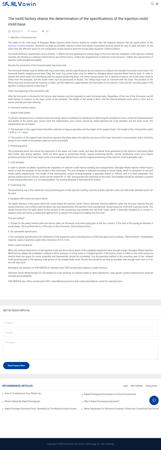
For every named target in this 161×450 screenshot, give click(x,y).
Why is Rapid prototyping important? (101, 401)
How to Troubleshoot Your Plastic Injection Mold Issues (23, 393)
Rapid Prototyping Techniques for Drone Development (110, 394)
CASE (125, 386)
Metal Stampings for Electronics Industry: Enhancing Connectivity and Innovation (121, 408)
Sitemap (110, 444)
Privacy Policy (151, 386)
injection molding (16, 45)
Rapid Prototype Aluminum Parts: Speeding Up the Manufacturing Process (41, 408)
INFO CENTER (136, 386)
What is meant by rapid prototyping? (22, 401)
